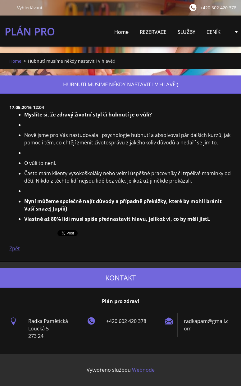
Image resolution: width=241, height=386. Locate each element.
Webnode (143, 369)
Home (121, 32)
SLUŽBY (186, 34)
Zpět (14, 248)
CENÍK (213, 34)
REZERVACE (153, 32)
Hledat (8, 7)
